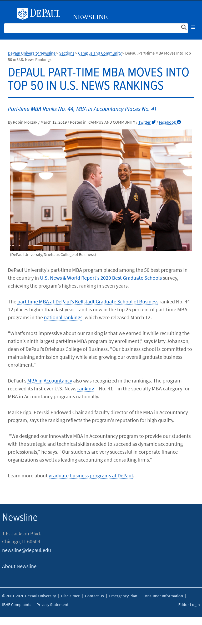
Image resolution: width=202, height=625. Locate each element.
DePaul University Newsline (31, 53)
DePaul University (40, 14)
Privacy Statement (52, 604)
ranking (85, 388)
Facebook (170, 122)
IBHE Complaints (16, 604)
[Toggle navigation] (193, 27)
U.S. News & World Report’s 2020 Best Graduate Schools (101, 277)
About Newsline (19, 566)
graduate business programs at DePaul (91, 475)
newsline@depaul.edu (26, 550)
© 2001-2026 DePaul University (29, 595)
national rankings (63, 317)
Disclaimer (70, 595)
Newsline (90, 17)
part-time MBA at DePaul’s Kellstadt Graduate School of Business (87, 301)
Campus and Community (100, 53)
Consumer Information (163, 595)
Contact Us (94, 595)
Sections (66, 53)
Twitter (147, 122)
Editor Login (189, 604)
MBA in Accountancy (49, 380)
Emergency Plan (123, 595)
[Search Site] (96, 28)
